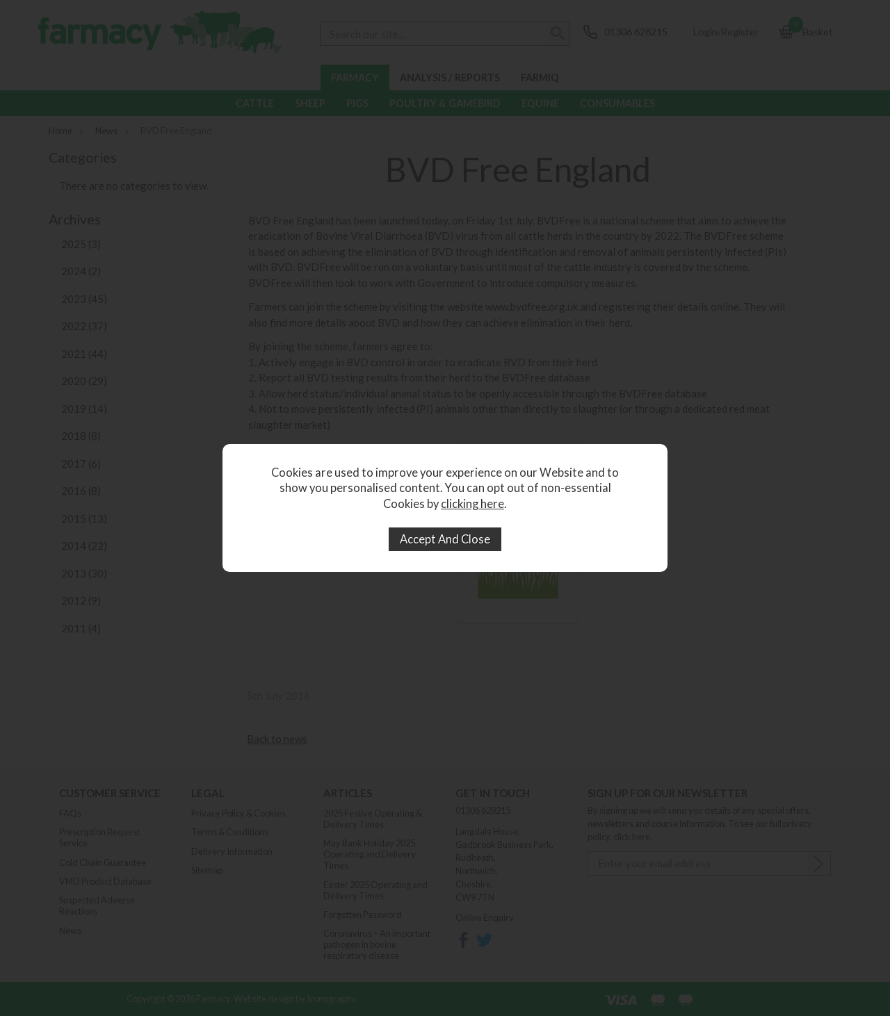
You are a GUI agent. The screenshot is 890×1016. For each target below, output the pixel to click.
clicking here (472, 504)
